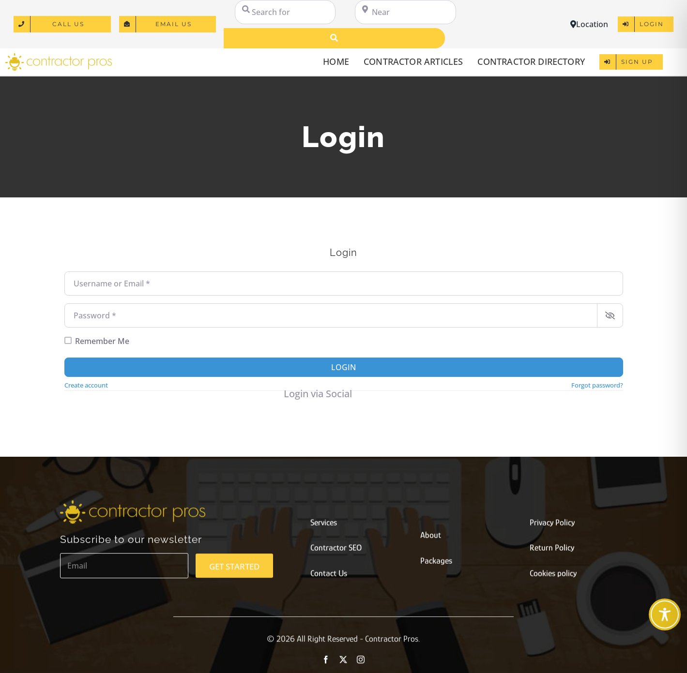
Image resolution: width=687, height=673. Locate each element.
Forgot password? (597, 385)
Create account (86, 385)
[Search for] (285, 12)
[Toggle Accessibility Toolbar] (665, 614)
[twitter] (343, 663)
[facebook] (326, 663)
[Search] (334, 38)
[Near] (405, 12)
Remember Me (102, 341)
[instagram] (361, 663)
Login (343, 367)
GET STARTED (234, 569)
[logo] (58, 56)
